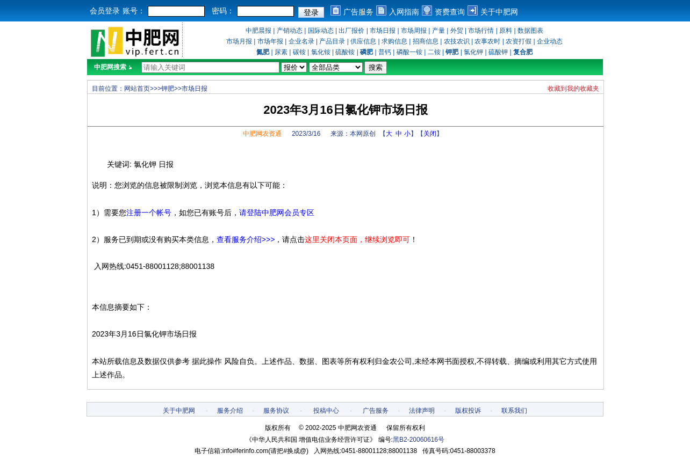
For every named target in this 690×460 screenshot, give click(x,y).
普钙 (384, 52)
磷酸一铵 (409, 52)
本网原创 (363, 133)
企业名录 (301, 41)
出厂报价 (351, 30)
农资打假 (518, 41)
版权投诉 (468, 410)
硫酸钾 (498, 52)
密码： (223, 10)
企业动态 (550, 41)
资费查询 (450, 12)
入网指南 (404, 12)
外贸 (456, 30)
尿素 (281, 52)
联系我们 (514, 410)
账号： (134, 10)
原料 (505, 30)
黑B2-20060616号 (418, 439)
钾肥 (167, 88)
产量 (438, 30)
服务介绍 (230, 410)
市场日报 (383, 30)
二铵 (434, 52)
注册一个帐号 (148, 212)
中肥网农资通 (262, 133)
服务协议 (276, 410)
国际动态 (321, 30)
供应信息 (363, 41)
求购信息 (394, 41)
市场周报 (414, 30)
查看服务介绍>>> (246, 239)
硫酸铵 (345, 52)
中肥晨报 (258, 30)
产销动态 (290, 30)
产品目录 (332, 41)
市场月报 (239, 41)
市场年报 (270, 41)
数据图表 (530, 30)
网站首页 (137, 88)
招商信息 (426, 41)
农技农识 (457, 41)
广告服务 (358, 12)
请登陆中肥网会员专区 (276, 212)
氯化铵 (320, 52)
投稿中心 (326, 410)
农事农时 (487, 41)
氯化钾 (473, 52)
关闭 (429, 133)
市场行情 (481, 30)
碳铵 (299, 52)
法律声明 (422, 410)
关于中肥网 (499, 12)
